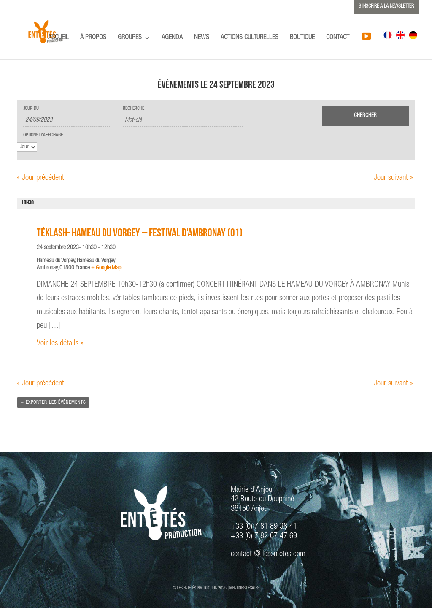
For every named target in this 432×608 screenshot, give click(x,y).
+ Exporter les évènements (53, 402)
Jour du (31, 108)
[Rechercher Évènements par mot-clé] (183, 120)
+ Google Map (106, 268)
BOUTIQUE (302, 38)
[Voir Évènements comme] (27, 147)
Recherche (133, 108)
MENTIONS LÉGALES (244, 588)
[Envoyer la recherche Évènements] (365, 116)
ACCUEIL (58, 38)
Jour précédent (40, 178)
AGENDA (172, 38)
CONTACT (337, 38)
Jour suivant (393, 178)
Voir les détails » (60, 343)
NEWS (201, 38)
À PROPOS (93, 38)
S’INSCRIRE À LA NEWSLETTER (386, 6)
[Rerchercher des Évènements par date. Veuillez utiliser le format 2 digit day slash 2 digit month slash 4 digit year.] (66, 120)
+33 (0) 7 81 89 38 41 (264, 527)
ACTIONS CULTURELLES (249, 38)
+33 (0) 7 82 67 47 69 (264, 536)
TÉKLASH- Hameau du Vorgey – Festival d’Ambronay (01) (140, 234)
